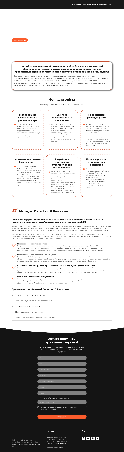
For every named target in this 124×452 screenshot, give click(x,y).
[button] (20, 40)
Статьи (95, 4)
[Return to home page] (21, 5)
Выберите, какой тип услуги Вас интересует (53, 398)
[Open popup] (15, 125)
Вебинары (103, 4)
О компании (76, 4)
